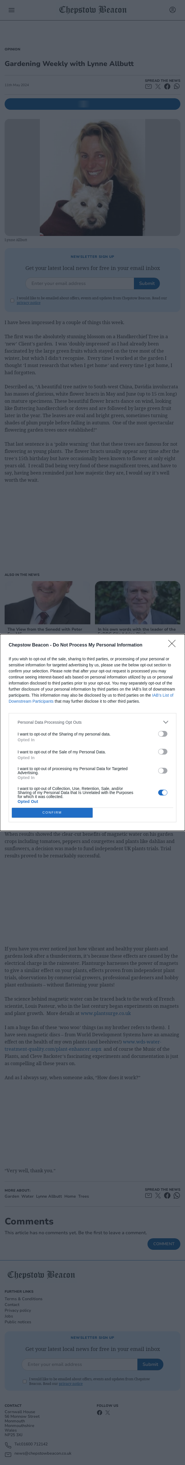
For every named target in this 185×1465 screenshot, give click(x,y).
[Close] (173, 645)
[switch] (162, 734)
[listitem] (92, 722)
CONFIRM (52, 812)
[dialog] (92, 732)
